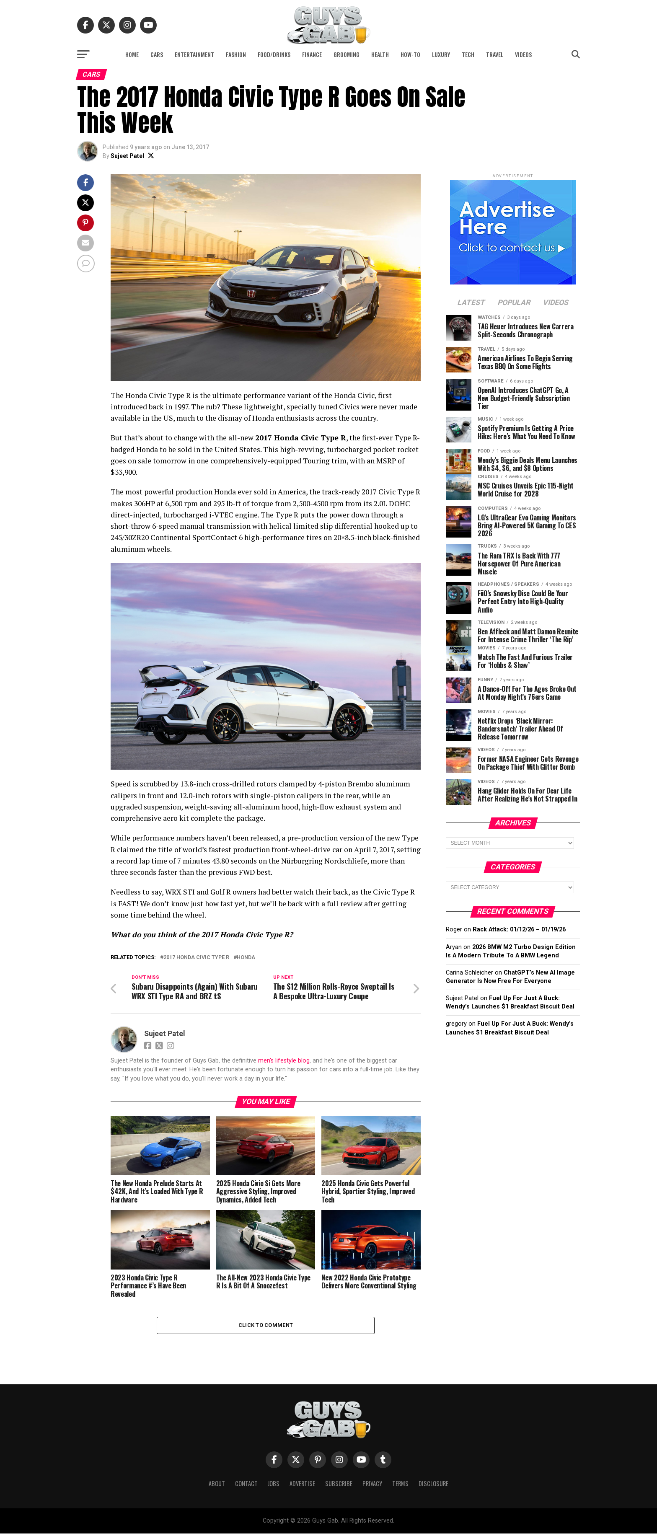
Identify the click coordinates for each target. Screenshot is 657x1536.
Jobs (273, 1486)
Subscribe (338, 1486)
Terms (400, 1486)
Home (132, 54)
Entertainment (194, 54)
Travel (494, 54)
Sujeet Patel (127, 156)
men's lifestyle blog (284, 1061)
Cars (156, 54)
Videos (523, 54)
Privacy (372, 1486)
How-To (410, 54)
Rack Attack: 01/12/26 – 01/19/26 (519, 929)
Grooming (347, 54)
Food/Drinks (274, 54)
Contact (246, 1486)
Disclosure (433, 1486)
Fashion (236, 54)
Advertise (302, 1486)
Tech (468, 54)
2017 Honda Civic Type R (196, 957)
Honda (246, 957)
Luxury (441, 54)
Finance (312, 54)
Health (380, 54)
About (217, 1486)
